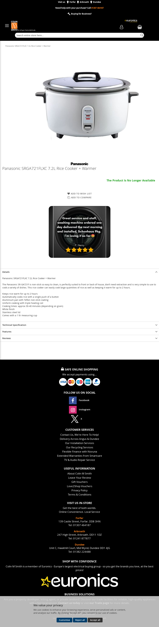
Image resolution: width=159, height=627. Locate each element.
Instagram (79, 409)
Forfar (73, 2)
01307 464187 (97, 8)
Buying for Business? (81, 14)
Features (6, 331)
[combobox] (79, 35)
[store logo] (57, 24)
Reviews (6, 338)
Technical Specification (14, 324)
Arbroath (84, 2)
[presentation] (79, 272)
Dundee (97, 2)
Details (6, 271)
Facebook (79, 400)
